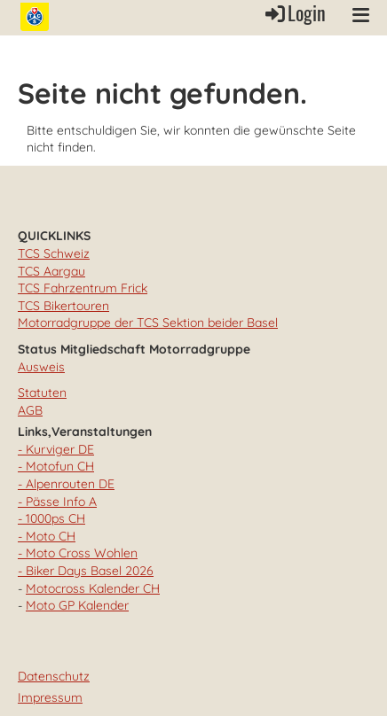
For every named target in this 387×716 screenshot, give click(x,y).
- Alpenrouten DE (66, 484)
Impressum (50, 697)
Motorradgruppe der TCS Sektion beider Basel (148, 323)
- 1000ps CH (51, 518)
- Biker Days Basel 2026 (86, 571)
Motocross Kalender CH (93, 588)
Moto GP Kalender (77, 605)
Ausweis (41, 367)
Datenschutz (54, 676)
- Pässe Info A (57, 502)
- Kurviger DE (56, 449)
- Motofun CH (56, 466)
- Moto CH (46, 536)
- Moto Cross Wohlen (78, 553)
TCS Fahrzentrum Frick (82, 288)
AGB (30, 410)
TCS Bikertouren (63, 306)
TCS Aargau (51, 271)
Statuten (42, 393)
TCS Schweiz (54, 253)
